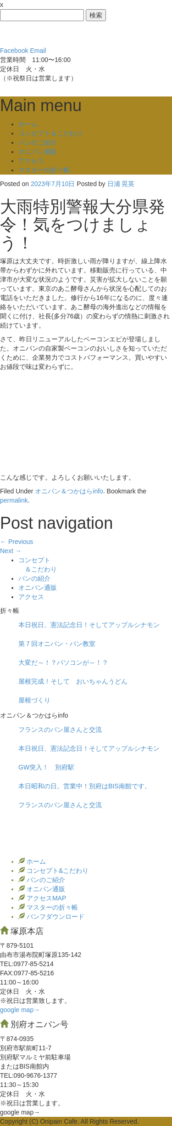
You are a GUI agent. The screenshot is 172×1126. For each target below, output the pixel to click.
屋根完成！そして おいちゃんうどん (73, 681)
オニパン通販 (37, 151)
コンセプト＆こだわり (50, 133)
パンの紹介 (34, 578)
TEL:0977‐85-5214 (27, 964)
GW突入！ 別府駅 (49, 767)
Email (38, 50)
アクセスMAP (45, 898)
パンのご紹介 (37, 142)
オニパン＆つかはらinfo (69, 491)
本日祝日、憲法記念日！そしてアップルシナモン (89, 624)
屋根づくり (34, 700)
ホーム (28, 124)
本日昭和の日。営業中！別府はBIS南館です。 (84, 786)
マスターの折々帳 (44, 170)
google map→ (20, 1009)
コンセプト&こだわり (57, 870)
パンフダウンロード (54, 916)
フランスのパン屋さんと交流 (60, 729)
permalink (14, 500)
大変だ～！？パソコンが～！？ (63, 662)
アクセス (31, 160)
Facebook (14, 50)
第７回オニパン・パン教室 (56, 643)
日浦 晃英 (121, 183)
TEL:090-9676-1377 (28, 1075)
